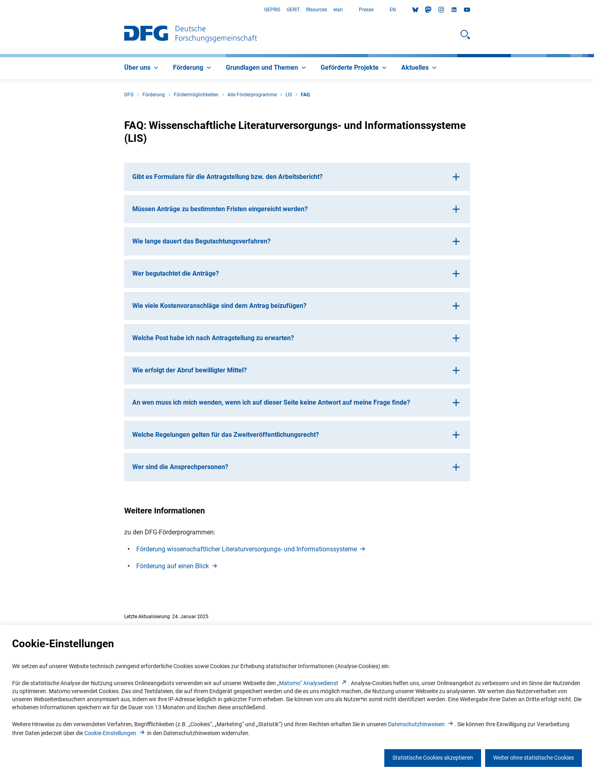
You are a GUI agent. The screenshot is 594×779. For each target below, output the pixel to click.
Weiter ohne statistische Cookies (533, 757)
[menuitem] (142, 68)
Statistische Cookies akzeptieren (432, 757)
